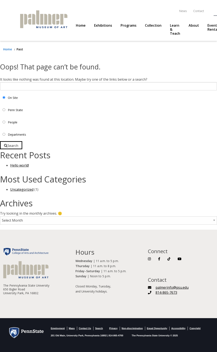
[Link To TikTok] (168, 259)
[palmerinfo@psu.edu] (168, 287)
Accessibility (178, 328)
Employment (58, 328)
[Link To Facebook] (159, 259)
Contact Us (85, 328)
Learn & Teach (175, 29)
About (194, 25)
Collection (153, 25)
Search (99, 328)
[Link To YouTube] (179, 259)
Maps (72, 328)
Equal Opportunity (157, 328)
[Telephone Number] (162, 292)
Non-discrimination (132, 328)
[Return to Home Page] (8, 49)
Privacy (113, 328)
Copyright (194, 328)
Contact (198, 11)
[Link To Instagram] (149, 259)
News (183, 11)
